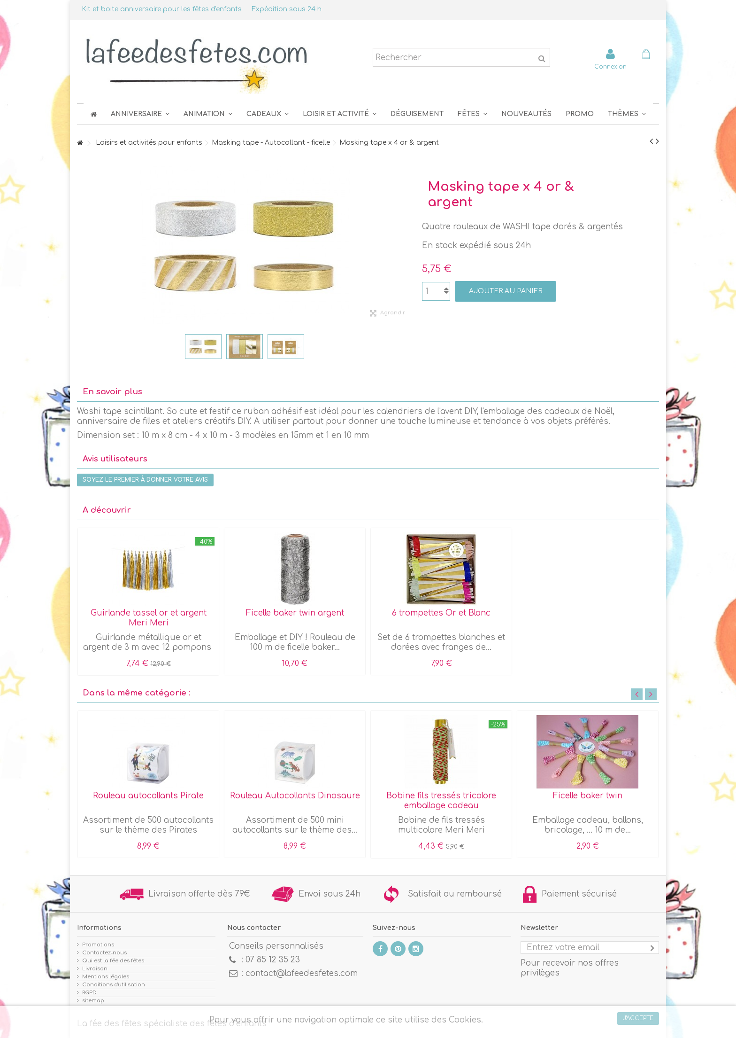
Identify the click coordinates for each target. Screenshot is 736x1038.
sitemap (93, 1000)
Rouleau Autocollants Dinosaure (295, 795)
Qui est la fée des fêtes (113, 961)
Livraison (94, 969)
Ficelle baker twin (587, 795)
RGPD (89, 992)
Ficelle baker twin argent (295, 613)
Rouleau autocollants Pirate (148, 795)
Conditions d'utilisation (113, 984)
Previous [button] (637, 694)
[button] (472, 114)
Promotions (98, 945)
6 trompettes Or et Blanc (441, 613)
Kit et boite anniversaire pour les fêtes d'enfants (162, 9)
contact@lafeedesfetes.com (301, 973)
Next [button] (651, 694)
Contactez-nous (104, 953)
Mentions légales (105, 977)
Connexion (610, 66)
